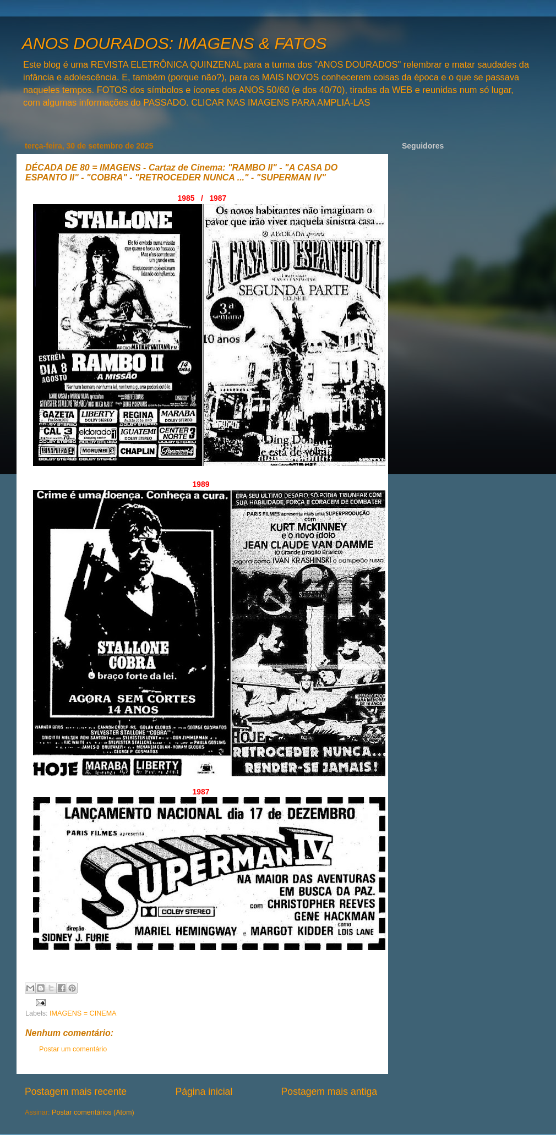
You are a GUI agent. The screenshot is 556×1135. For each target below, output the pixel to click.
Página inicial (203, 1091)
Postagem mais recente (76, 1091)
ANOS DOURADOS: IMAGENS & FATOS (174, 43)
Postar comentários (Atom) (93, 1112)
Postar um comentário (73, 1049)
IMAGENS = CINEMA (83, 1013)
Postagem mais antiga (329, 1091)
